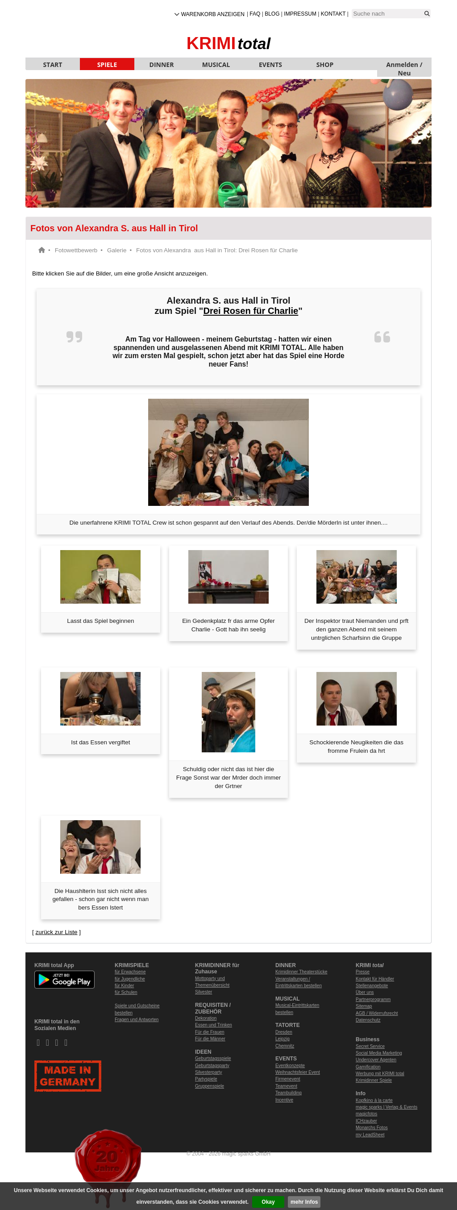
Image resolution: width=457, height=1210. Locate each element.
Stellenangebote (372, 985)
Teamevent (286, 1086)
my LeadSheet (370, 1134)
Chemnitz (284, 1045)
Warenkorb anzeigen (213, 14)
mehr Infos (304, 1202)
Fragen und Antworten (136, 1019)
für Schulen (126, 992)
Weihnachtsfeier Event (297, 1072)
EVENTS (270, 64)
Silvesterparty (208, 1072)
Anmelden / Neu (404, 65)
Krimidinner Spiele (374, 1080)
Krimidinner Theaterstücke (301, 971)
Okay (268, 1202)
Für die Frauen (209, 1032)
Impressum (300, 14)
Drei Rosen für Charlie (250, 311)
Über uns (365, 992)
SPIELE (107, 64)
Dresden (283, 1032)
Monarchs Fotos (372, 1127)
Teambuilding (288, 1092)
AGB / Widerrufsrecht (377, 1013)
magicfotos (366, 1113)
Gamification (368, 1066)
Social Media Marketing (379, 1053)
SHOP (324, 64)
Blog (272, 14)
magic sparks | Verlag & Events (386, 1107)
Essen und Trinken (213, 1024)
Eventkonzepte (290, 1065)
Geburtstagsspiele (213, 1058)
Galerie (116, 250)
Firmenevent (287, 1078)
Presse (363, 971)
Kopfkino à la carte (374, 1100)
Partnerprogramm (373, 999)
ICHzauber (366, 1120)
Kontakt (333, 14)
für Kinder (124, 985)
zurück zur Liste (56, 932)
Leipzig (282, 1038)
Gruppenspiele (209, 1086)
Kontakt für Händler (375, 978)
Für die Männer (210, 1038)
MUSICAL (216, 64)
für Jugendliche (130, 978)
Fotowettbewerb (76, 250)
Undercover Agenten (376, 1059)
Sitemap (364, 1006)
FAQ (254, 14)
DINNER (162, 64)
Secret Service (370, 1046)
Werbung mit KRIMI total (380, 1073)
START (52, 64)
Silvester (203, 991)
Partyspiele (206, 1078)
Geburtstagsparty (212, 1065)
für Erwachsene (130, 971)
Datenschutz (368, 1020)
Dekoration (205, 1018)
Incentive (284, 1099)
